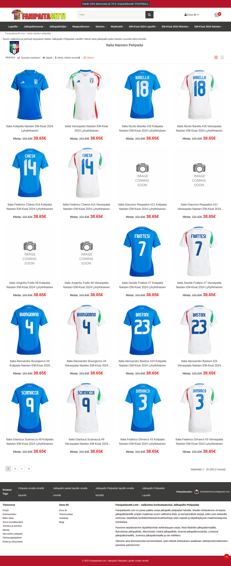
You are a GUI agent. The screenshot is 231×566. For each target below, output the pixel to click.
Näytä (47, 57)
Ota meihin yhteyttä (12, 533)
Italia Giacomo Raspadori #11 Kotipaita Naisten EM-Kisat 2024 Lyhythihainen (142, 207)
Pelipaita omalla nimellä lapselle (31, 492)
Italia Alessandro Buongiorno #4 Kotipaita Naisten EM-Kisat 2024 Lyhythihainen (30, 364)
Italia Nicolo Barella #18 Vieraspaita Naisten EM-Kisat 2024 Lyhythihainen (199, 128)
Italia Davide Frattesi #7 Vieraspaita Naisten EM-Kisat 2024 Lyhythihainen (199, 285)
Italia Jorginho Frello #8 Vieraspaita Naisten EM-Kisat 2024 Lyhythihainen (86, 285)
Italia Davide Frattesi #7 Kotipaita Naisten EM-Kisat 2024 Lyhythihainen (142, 285)
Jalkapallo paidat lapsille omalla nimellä (70, 492)
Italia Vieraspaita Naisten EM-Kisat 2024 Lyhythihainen (86, 128)
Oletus (89, 57)
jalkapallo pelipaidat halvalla (176, 510)
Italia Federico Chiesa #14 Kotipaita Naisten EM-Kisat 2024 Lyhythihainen (29, 207)
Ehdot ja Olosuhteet (13, 541)
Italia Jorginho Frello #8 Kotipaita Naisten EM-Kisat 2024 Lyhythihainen (29, 285)
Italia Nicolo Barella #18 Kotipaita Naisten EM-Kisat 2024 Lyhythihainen (142, 128)
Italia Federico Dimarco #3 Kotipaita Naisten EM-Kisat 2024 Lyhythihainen (142, 441)
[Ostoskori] (217, 14)
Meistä (6, 530)
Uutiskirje (63, 518)
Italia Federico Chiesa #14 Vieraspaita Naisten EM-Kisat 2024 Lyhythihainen (86, 207)
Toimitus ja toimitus (12, 526)
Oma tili (190, 14)
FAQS (6, 510)
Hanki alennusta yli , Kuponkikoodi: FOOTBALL (115, 3)
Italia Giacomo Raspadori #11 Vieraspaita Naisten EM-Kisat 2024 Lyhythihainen (199, 207)
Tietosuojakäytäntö (12, 537)
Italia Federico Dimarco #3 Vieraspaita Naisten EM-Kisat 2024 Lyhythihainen (199, 441)
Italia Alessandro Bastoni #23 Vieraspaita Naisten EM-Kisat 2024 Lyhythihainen (199, 364)
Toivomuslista (66, 514)
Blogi (61, 522)
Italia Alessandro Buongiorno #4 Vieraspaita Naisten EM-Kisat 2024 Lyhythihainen (86, 364)
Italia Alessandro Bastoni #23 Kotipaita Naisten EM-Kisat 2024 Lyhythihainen (142, 363)
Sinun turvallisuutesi (13, 522)
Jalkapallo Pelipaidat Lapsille (153, 492)
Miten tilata (8, 518)
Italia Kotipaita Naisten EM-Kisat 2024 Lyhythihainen (29, 128)
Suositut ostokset (28, 57)
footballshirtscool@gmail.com (215, 491)
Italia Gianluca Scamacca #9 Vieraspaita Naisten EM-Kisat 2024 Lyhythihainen (86, 442)
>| (29, 469)
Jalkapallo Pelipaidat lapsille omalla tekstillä (115, 492)
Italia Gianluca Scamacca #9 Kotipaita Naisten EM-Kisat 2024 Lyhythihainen (29, 441)
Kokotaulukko (9, 514)
